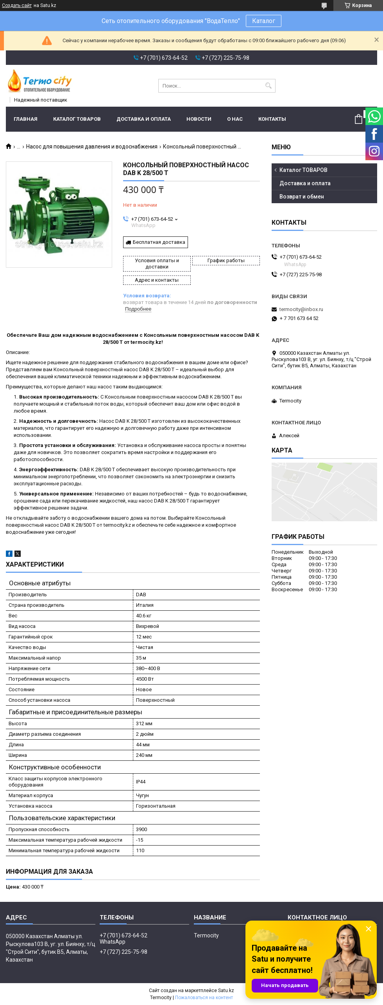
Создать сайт (17, 5)
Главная (26, 119)
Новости (198, 119)
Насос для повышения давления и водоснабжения (91, 146)
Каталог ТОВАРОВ (77, 119)
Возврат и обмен (301, 196)
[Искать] (269, 86)
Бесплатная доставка (159, 242)
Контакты (272, 119)
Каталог (263, 21)
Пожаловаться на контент (204, 997)
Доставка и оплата (143, 119)
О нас (235, 119)
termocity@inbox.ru (301, 309)
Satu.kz (226, 990)
